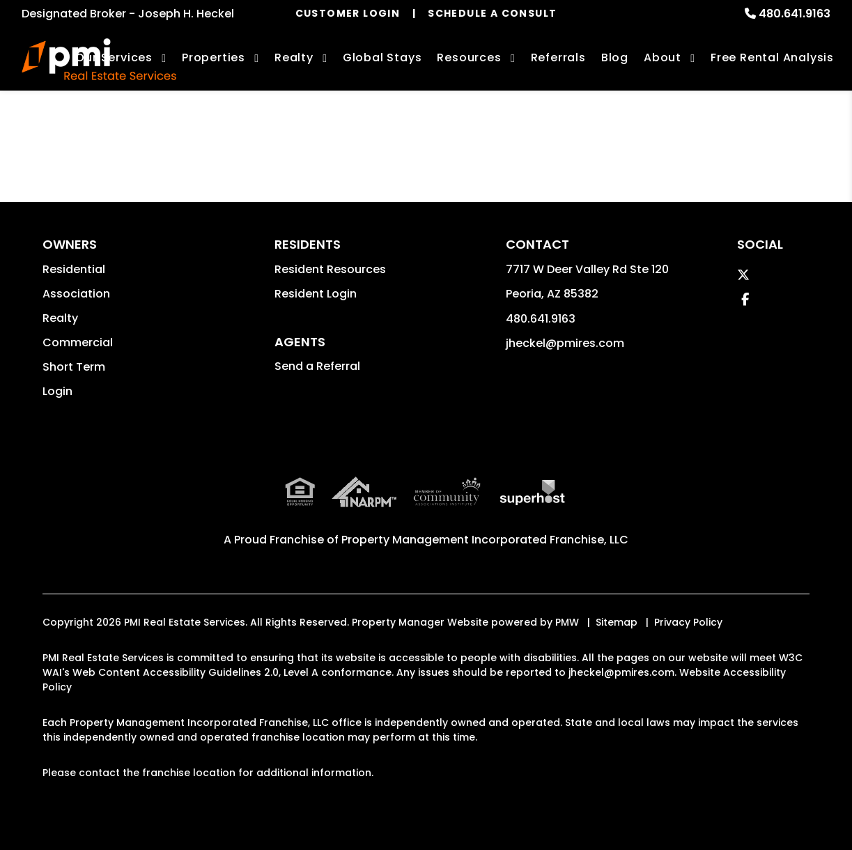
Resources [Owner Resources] (469, 57)
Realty (60, 318)
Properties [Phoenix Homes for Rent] (213, 57)
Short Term (73, 367)
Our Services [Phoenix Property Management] (114, 57)
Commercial (77, 342)
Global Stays (382, 57)
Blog (614, 57)
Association (76, 294)
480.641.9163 (794, 14)
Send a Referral (317, 366)
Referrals (558, 57)
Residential (73, 269)
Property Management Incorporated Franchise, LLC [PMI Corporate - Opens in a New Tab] (484, 540)
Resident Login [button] (315, 294)
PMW (567, 622)
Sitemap (616, 622)
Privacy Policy (688, 622)
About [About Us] (662, 57)
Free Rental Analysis (772, 57)
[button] (743, 275)
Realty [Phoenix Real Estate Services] (293, 57)
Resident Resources (330, 269)
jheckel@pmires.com (565, 343)
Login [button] (57, 391)
